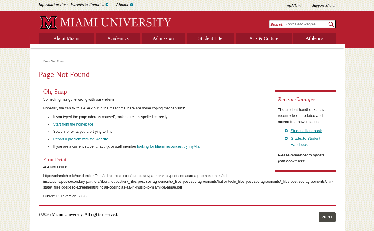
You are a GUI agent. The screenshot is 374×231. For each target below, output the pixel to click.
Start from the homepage (73, 124)
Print (327, 217)
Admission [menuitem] (163, 38)
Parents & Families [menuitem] (87, 4)
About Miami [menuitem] (66, 38)
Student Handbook (306, 131)
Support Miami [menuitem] (324, 5)
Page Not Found (54, 61)
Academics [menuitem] (118, 38)
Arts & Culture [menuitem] (263, 38)
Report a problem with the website (80, 139)
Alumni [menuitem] (122, 4)
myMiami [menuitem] (294, 5)
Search (276, 24)
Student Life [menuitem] (210, 38)
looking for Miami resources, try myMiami (170, 146)
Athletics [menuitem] (314, 38)
